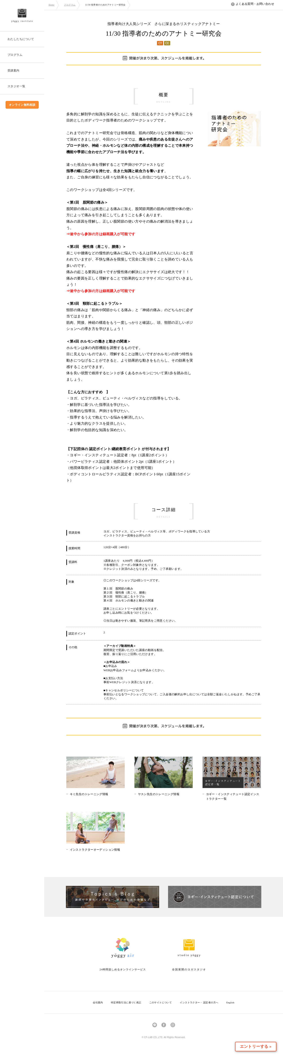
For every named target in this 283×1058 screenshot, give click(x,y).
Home (51, 5)
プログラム (69, 5)
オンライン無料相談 (22, 104)
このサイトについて (160, 1002)
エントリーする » (257, 1046)
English (230, 1002)
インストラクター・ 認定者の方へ (199, 1002)
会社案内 (98, 1002)
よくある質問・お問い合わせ (252, 4)
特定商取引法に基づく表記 (126, 1002)
